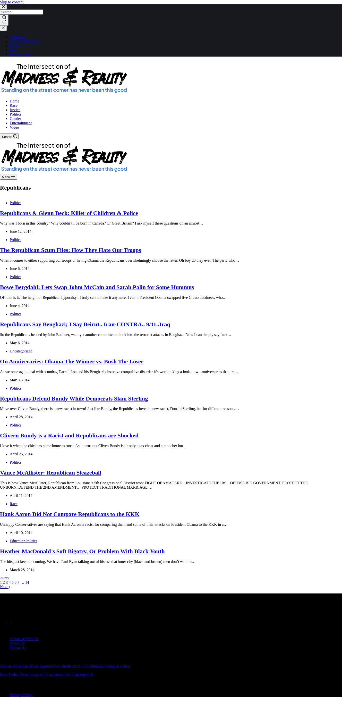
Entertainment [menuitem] (21, 123)
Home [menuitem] (14, 101)
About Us (17, 37)
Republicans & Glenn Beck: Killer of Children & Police (69, 213)
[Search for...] (21, 12)
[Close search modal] (3, 6)
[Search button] (4, 20)
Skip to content (12, 2)
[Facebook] (3, 620)
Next (5, 587)
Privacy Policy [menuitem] (21, 695)
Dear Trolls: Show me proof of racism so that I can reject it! (46, 674)
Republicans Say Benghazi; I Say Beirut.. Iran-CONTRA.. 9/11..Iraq (85, 324)
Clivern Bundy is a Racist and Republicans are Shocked (69, 435)
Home (14, 50)
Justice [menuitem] (15, 110)
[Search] (9, 136)
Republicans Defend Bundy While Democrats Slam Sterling (74, 398)
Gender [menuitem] (15, 119)
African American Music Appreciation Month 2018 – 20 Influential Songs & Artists (65, 666)
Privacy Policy (21, 54)
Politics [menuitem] (15, 114)
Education (18, 541)
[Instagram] (14, 620)
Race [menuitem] (13, 105)
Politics (15, 203)
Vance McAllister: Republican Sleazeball (50, 472)
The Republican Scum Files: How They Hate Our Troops (70, 250)
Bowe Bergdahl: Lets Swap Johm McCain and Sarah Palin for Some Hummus (97, 287)
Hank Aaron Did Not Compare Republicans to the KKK (69, 514)
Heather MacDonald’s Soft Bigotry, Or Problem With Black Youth (82, 551)
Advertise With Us (24, 41)
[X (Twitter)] (9, 620)
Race (13, 504)
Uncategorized (21, 351)
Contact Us (18, 45)
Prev (4, 578)
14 (27, 582)
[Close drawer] (3, 28)
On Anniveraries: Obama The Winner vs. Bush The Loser (72, 361)
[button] (64, 77)
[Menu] (8, 177)
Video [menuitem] (14, 127)
